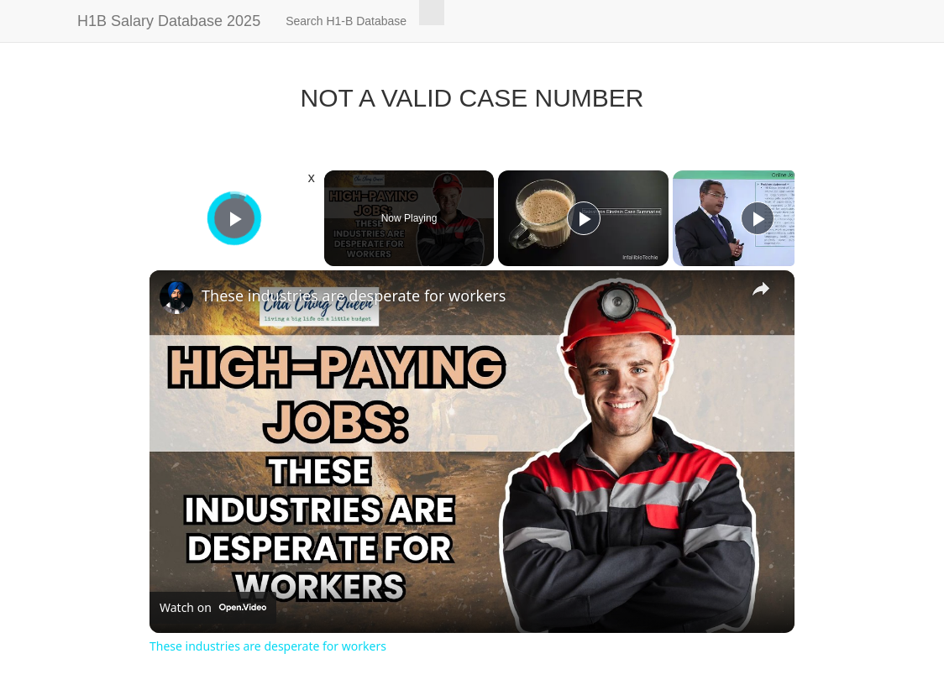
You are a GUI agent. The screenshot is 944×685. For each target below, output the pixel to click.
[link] (176, 297)
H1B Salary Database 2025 (168, 21)
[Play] (583, 218)
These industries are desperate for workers (354, 295)
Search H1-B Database (346, 21)
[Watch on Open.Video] (212, 608)
